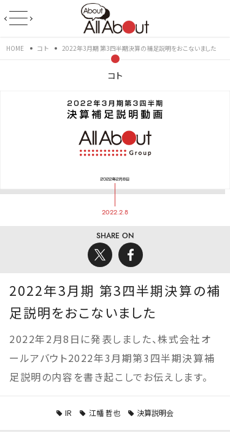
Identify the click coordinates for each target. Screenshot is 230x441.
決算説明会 (155, 412)
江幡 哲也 (104, 412)
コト (115, 75)
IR (68, 412)
